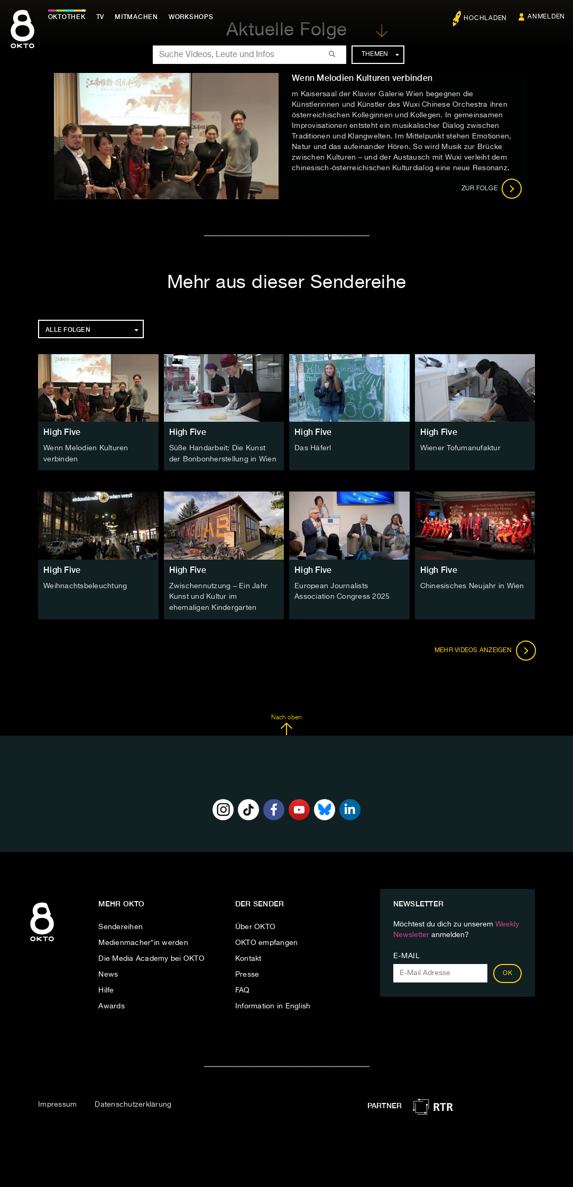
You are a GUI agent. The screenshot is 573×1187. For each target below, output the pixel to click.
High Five (61, 432)
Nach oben (286, 723)
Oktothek (69, 17)
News (108, 973)
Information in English (273, 1004)
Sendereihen (120, 925)
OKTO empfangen (266, 941)
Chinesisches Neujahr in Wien (472, 585)
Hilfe (106, 989)
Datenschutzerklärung (133, 1102)
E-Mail (406, 954)
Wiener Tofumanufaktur (460, 448)
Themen (380, 54)
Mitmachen (139, 17)
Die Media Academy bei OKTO (151, 957)
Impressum (57, 1102)
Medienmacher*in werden (143, 941)
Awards (111, 1004)
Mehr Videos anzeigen (484, 648)
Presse (247, 973)
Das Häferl (312, 448)
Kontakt (248, 957)
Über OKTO (255, 925)
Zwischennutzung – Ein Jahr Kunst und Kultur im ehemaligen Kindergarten (218, 595)
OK (507, 972)
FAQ (242, 989)
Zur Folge (491, 189)
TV (102, 17)
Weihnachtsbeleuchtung (85, 585)
